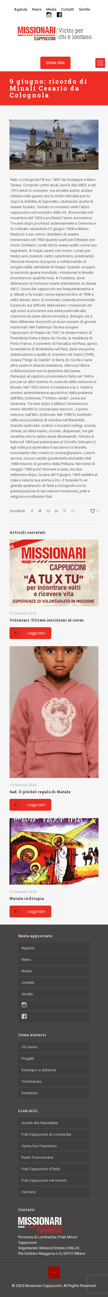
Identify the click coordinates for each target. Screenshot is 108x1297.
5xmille (84, 9)
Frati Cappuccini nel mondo (44, 1180)
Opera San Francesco (39, 1146)
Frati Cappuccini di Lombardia (46, 1134)
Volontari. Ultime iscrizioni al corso (47, 620)
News (36, 9)
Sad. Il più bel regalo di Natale (40, 791)
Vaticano (28, 1192)
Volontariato (31, 1081)
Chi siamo (29, 1047)
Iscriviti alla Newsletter (39, 1123)
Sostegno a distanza (38, 1070)
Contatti (67, 9)
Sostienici (29, 1093)
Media (51, 9)
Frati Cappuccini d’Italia (40, 1169)
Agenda (20, 9)
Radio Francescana (37, 1157)
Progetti (27, 1058)
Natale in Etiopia (27, 898)
